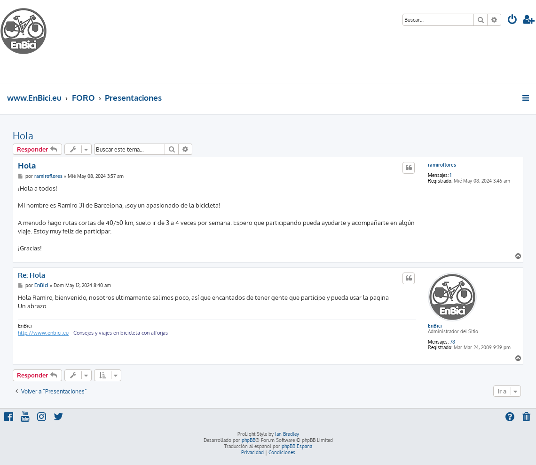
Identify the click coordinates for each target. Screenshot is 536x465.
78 (452, 342)
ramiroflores (442, 165)
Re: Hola (31, 275)
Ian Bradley (287, 434)
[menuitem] (512, 20)
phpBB (248, 440)
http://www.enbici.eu (43, 332)
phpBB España (297, 446)
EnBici (435, 326)
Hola (23, 135)
